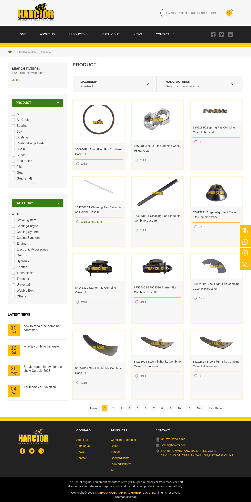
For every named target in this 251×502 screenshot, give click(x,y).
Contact (81, 458)
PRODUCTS (76, 34)
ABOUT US (47, 34)
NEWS (138, 34)
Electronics (24, 161)
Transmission (26, 273)
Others (21, 296)
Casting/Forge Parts (31, 143)
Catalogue (83, 445)
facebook (213, 34)
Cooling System (28, 231)
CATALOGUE (111, 34)
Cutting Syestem (28, 237)
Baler (114, 445)
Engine (21, 243)
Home (93, 408)
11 (188, 408)
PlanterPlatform (121, 464)
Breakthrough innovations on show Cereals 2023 (44, 368)
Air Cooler (24, 119)
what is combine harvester (42, 346)
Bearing (22, 125)
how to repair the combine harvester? (42, 328)
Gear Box (23, 255)
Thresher (23, 278)
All (112, 470)
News (80, 452)
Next (200, 408)
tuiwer (222, 34)
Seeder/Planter (120, 458)
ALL (19, 114)
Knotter (22, 267)
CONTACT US (165, 34)
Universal (23, 284)
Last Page (215, 408)
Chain (21, 149)
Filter (20, 166)
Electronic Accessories (32, 249)
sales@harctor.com (173, 445)
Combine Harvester (123, 439)
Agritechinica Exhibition (40, 387)
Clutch (21, 155)
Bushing (22, 137)
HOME (22, 34)
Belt (19, 131)
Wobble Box (25, 290)
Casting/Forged (27, 226)
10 (179, 408)
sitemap (120, 496)
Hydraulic (23, 261)
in (230, 34)
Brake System (26, 220)
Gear (20, 172)
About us (82, 439)
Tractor (115, 452)
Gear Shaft (24, 178)
